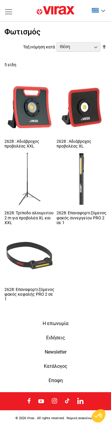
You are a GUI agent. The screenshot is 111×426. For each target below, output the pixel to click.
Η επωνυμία (55, 323)
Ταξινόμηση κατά (39, 46)
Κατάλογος (55, 366)
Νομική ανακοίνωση (81, 418)
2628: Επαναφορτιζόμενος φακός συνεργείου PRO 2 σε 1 (82, 217)
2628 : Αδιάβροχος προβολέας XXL (21, 143)
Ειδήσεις (55, 338)
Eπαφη (56, 380)
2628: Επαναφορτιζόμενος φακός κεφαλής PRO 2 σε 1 (29, 294)
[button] (98, 10)
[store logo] (56, 10)
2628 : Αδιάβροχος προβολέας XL (74, 143)
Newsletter (56, 352)
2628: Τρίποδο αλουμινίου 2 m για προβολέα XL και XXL (29, 217)
